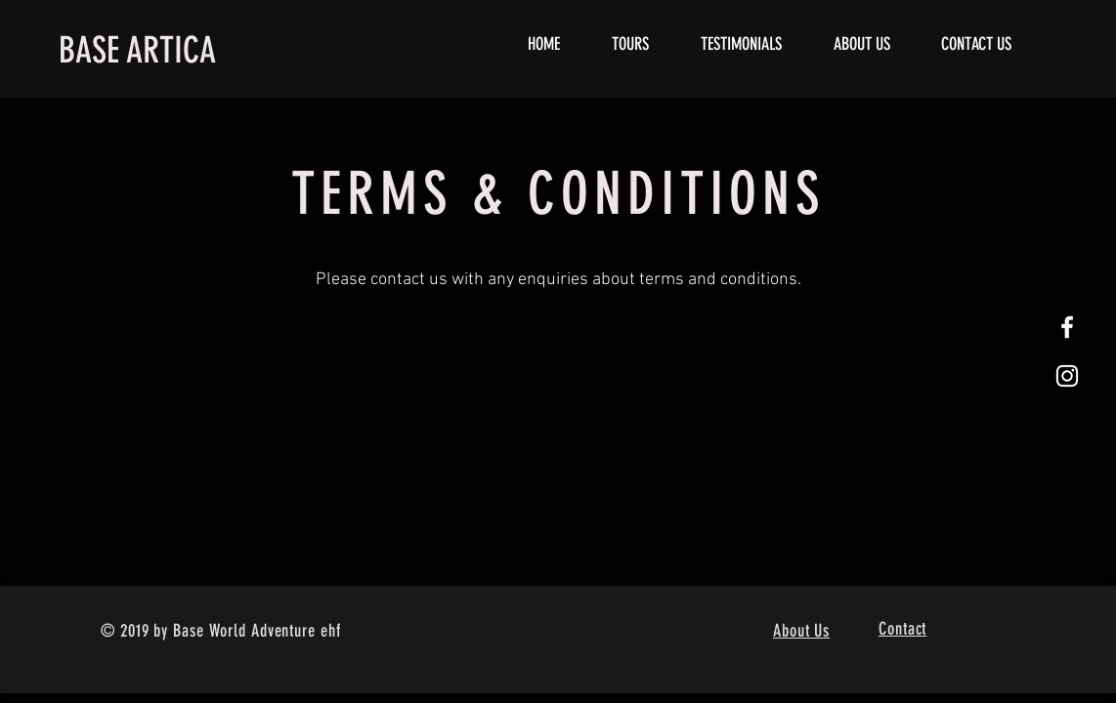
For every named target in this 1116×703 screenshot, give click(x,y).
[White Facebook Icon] (1067, 327)
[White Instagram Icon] (1067, 376)
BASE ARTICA (137, 49)
